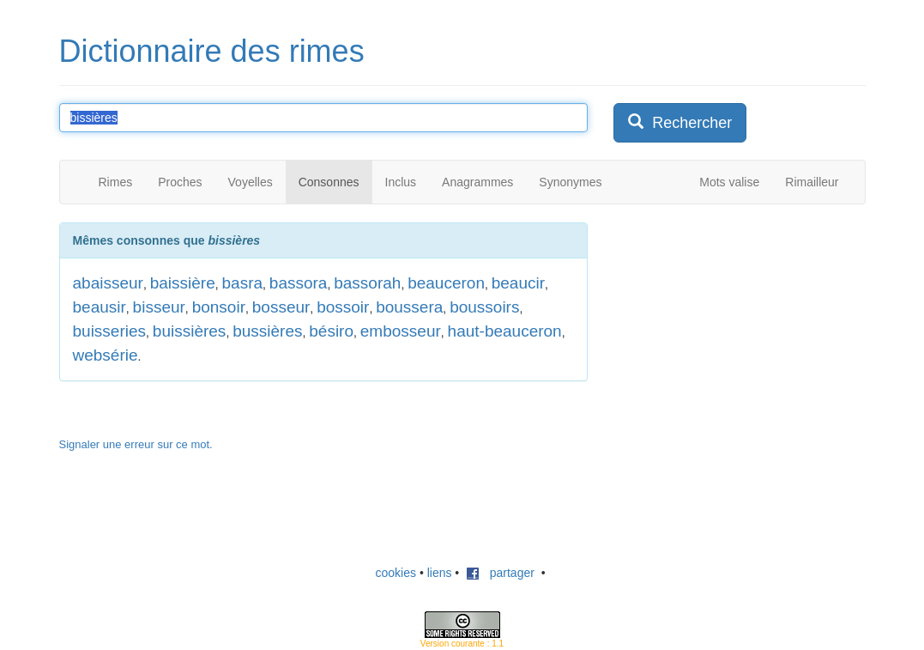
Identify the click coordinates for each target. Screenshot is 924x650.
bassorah (367, 283)
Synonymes (570, 182)
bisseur (159, 307)
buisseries (110, 331)
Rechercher (680, 122)
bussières (267, 331)
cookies (396, 573)
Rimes (116, 182)
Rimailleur (811, 182)
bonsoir (218, 307)
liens (439, 573)
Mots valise (729, 182)
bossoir (343, 307)
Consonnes (329, 182)
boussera (409, 307)
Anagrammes (477, 182)
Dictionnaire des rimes (212, 51)
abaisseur (108, 283)
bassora (298, 283)
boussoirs (484, 307)
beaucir (518, 283)
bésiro (331, 331)
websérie (105, 355)
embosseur (400, 331)
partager (500, 573)
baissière (182, 283)
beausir (99, 307)
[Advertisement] (742, 329)
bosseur (281, 307)
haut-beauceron (505, 331)
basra (242, 283)
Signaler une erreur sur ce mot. (136, 444)
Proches (180, 182)
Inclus (401, 182)
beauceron (446, 283)
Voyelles (250, 182)
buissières (189, 331)
